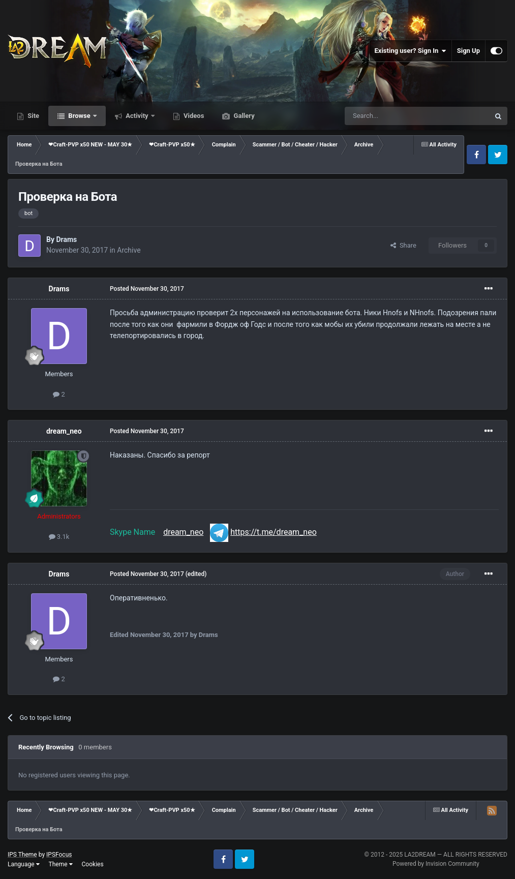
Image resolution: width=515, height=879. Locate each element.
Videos (193, 115)
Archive (128, 250)
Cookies (93, 864)
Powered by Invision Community (435, 863)
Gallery (243, 115)
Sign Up (468, 50)
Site (32, 115)
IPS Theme (22, 854)
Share (403, 245)
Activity (137, 115)
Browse (79, 115)
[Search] (393, 116)
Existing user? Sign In (410, 51)
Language (24, 864)
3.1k (59, 536)
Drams (66, 239)
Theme (61, 864)
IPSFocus (59, 854)
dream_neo (64, 431)
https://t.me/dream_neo (273, 532)
